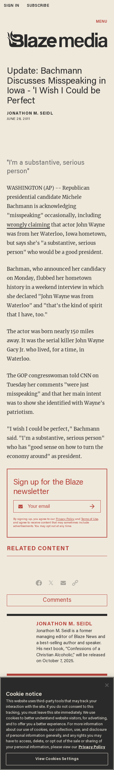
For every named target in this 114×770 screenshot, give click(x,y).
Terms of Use (89, 519)
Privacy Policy (65, 519)
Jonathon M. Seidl (30, 114)
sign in (11, 6)
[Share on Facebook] (39, 583)
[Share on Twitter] (51, 583)
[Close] (106, 685)
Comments (57, 600)
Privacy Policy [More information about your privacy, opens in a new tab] (92, 747)
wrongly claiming (28, 225)
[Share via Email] (63, 583)
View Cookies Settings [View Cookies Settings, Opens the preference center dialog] (57, 759)
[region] (57, 723)
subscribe (38, 6)
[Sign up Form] (57, 506)
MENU (101, 22)
